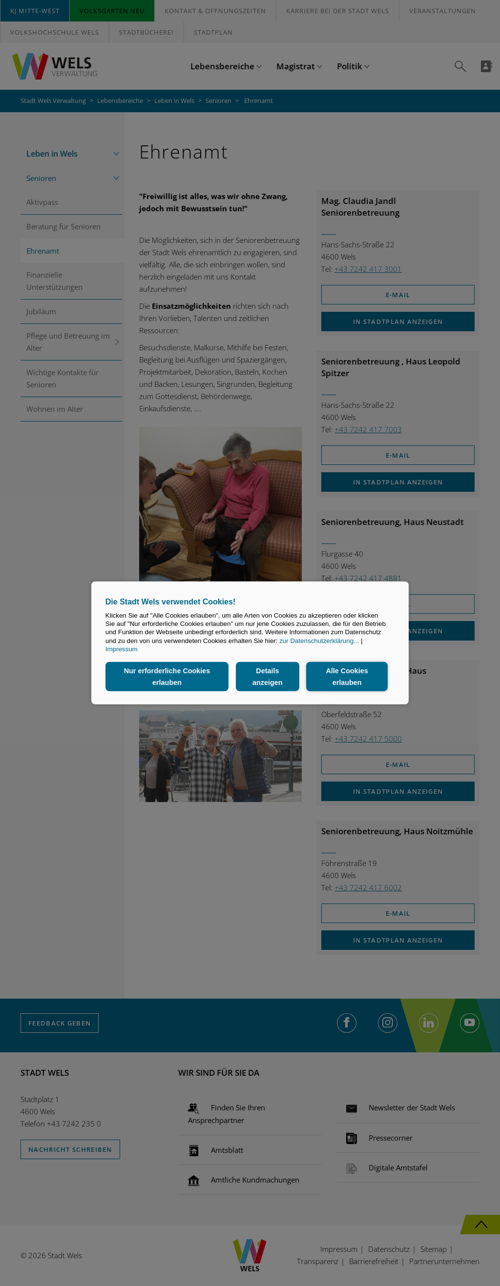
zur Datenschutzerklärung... (319, 640)
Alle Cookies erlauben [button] (347, 676)
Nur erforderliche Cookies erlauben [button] (167, 676)
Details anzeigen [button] (267, 676)
